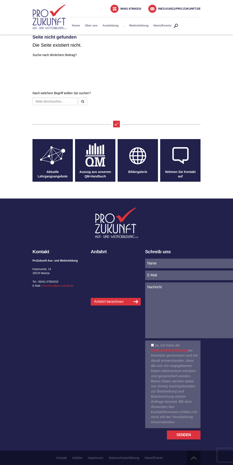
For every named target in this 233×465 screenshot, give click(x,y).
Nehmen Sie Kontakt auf (180, 174)
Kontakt (61, 458)
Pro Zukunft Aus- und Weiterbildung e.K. (49, 16)
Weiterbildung (139, 25)
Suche (176, 26)
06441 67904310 (130, 8)
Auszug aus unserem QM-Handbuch (95, 174)
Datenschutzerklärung (169, 350)
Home (76, 25)
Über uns (91, 25)
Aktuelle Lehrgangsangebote (53, 174)
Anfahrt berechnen (109, 301)
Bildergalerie (137, 172)
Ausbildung (110, 25)
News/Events (162, 25)
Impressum (95, 458)
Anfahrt (77, 458)
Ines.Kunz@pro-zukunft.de (179, 8)
